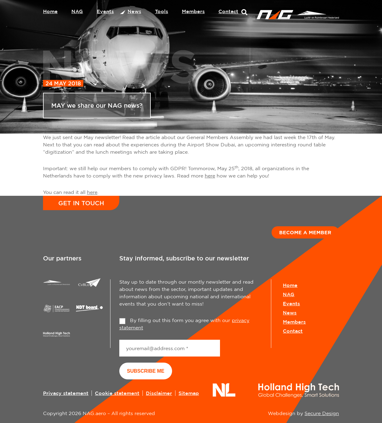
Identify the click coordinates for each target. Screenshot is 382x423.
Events (105, 11)
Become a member (305, 232)
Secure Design (322, 413)
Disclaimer (159, 393)
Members (193, 11)
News (134, 11)
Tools (161, 11)
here (210, 175)
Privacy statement (65, 393)
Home (50, 11)
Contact (228, 11)
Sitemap (188, 393)
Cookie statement (117, 393)
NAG (77, 11)
